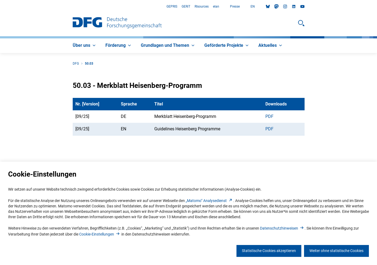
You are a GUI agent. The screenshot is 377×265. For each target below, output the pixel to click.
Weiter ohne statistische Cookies (336, 251)
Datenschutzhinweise (282, 228)
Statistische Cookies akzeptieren (269, 251)
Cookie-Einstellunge (100, 234)
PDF (269, 116)
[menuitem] (85, 45)
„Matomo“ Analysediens (209, 200)
